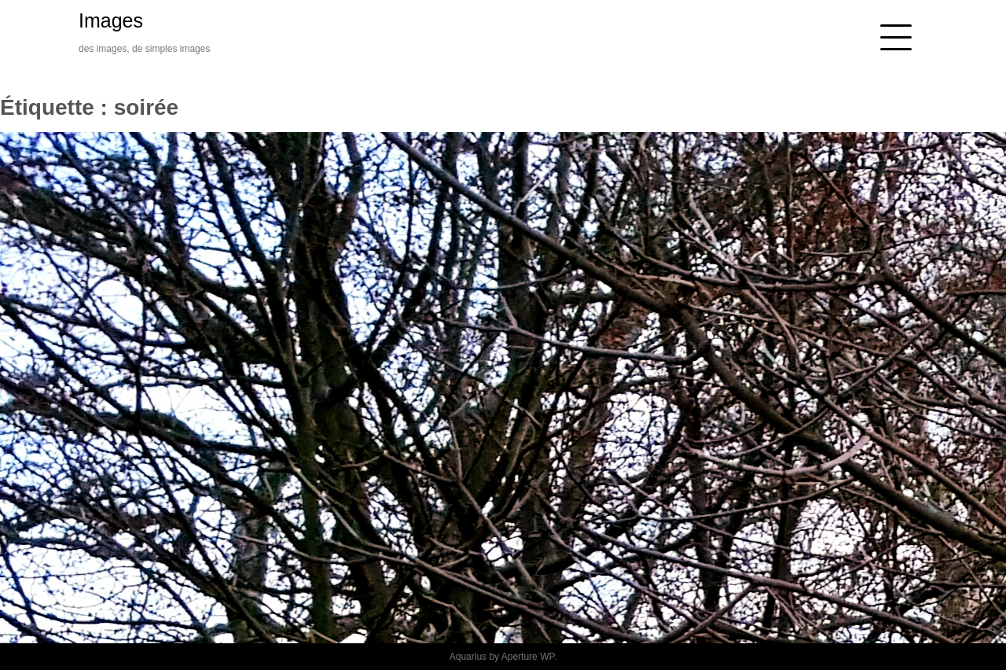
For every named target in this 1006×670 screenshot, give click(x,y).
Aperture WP (527, 656)
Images (111, 20)
